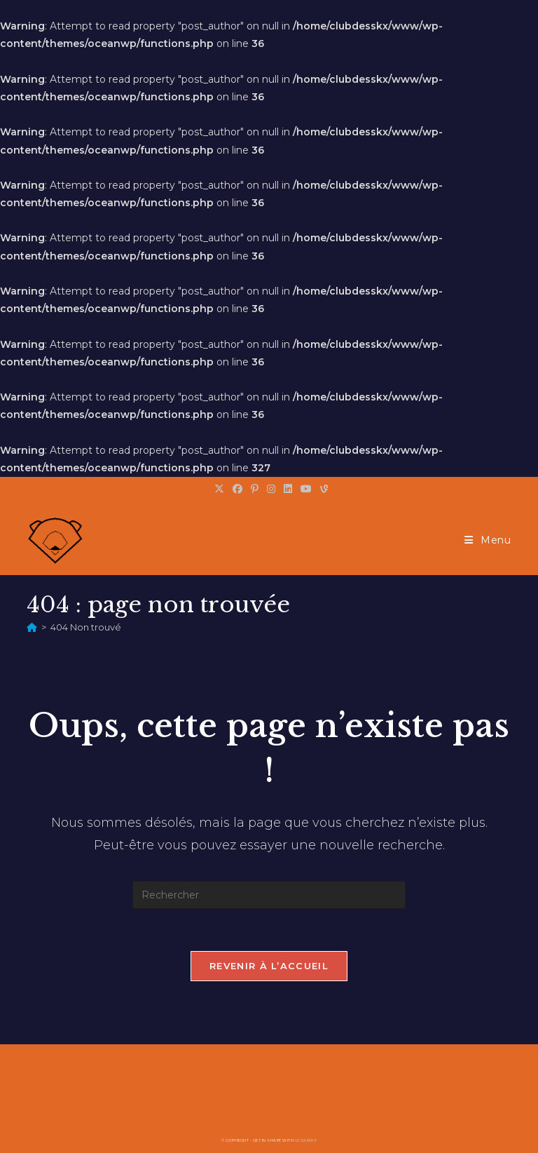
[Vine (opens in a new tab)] (322, 489)
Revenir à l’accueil (269, 965)
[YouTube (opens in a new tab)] (306, 489)
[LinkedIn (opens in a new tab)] (288, 489)
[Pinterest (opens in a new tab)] (255, 489)
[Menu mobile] (487, 540)
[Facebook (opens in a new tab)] (237, 489)
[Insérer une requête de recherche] (269, 895)
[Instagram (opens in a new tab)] (271, 489)
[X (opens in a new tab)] (219, 489)
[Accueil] (32, 627)
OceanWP (306, 1140)
